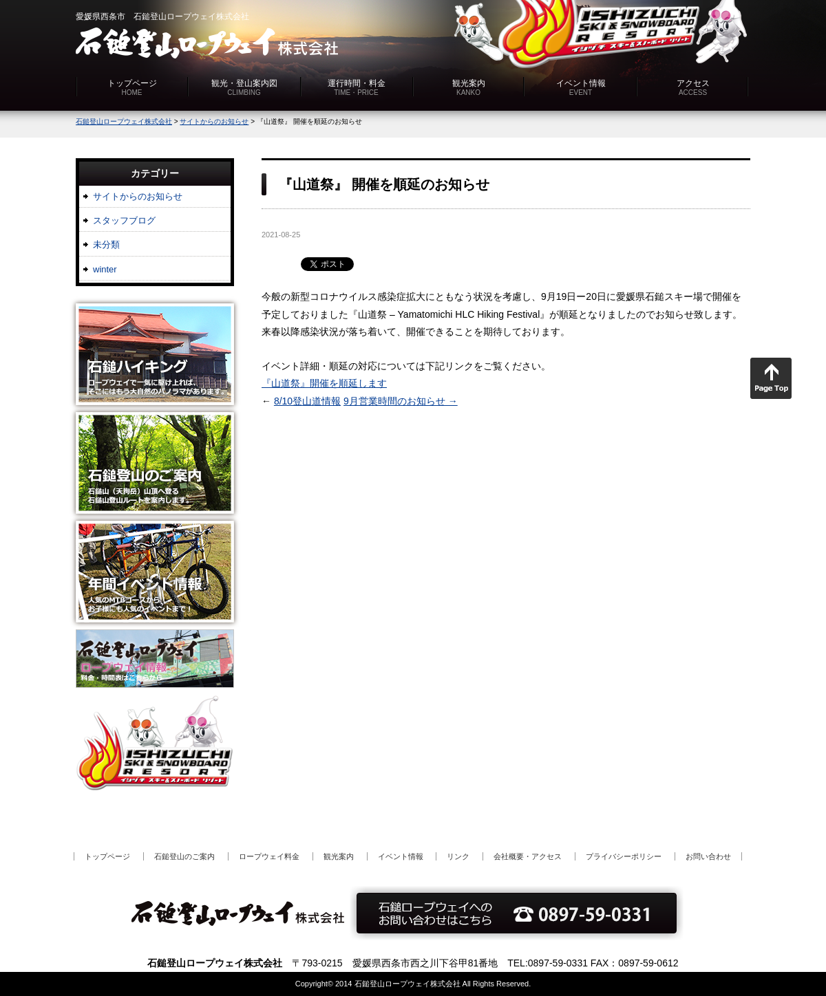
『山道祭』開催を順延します (324, 383)
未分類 (106, 244)
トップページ (132, 87)
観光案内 (468, 87)
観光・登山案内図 (244, 87)
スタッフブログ (124, 220)
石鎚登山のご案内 (184, 856)
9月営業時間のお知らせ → (400, 401)
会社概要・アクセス (528, 856)
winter (105, 269)
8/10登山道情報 (307, 401)
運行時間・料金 (356, 87)
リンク (458, 856)
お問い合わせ (708, 856)
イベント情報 (581, 87)
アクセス (693, 87)
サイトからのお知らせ (137, 196)
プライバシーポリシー (623, 856)
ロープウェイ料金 (269, 856)
